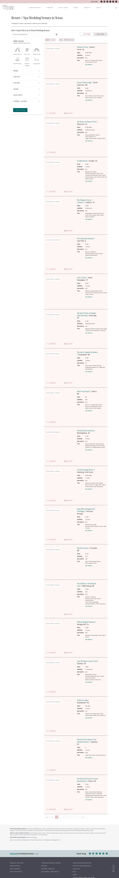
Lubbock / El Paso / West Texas (18, 819)
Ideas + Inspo (63, 7)
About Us (87, 7)
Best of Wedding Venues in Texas (37, 821)
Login (75, 863)
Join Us (98, 7)
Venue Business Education (82, 851)
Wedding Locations (16, 851)
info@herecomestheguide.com (52, 828)
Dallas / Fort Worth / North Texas (63, 817)
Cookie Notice (43, 875)
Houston (82, 817)
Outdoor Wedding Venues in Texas (65, 819)
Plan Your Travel (16, 860)
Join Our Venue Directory (82, 854)
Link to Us (76, 857)
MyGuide (44, 854)
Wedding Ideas (15, 854)
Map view (100, 34)
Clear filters (20, 108)
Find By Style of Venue (50, 819)
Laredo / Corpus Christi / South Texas (95, 817)
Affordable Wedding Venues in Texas (84, 819)
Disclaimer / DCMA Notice (50, 860)
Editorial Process (47, 857)
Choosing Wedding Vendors (51, 851)
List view (86, 34)
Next (83, 805)
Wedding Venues (35, 7)
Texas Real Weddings (31, 826)
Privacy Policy (35, 875)
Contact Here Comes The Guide (84, 866)
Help (74, 860)
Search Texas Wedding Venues (34, 817)
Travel (76, 7)
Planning (49, 7)
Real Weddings (15, 857)
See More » (89, 64)
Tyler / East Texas (38, 819)
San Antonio (30, 819)
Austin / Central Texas (48, 817)
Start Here (94, 1)
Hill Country (76, 817)
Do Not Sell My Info (53, 875)
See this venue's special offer (68, 112)
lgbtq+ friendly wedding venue (51, 112)
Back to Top (113, 854)
